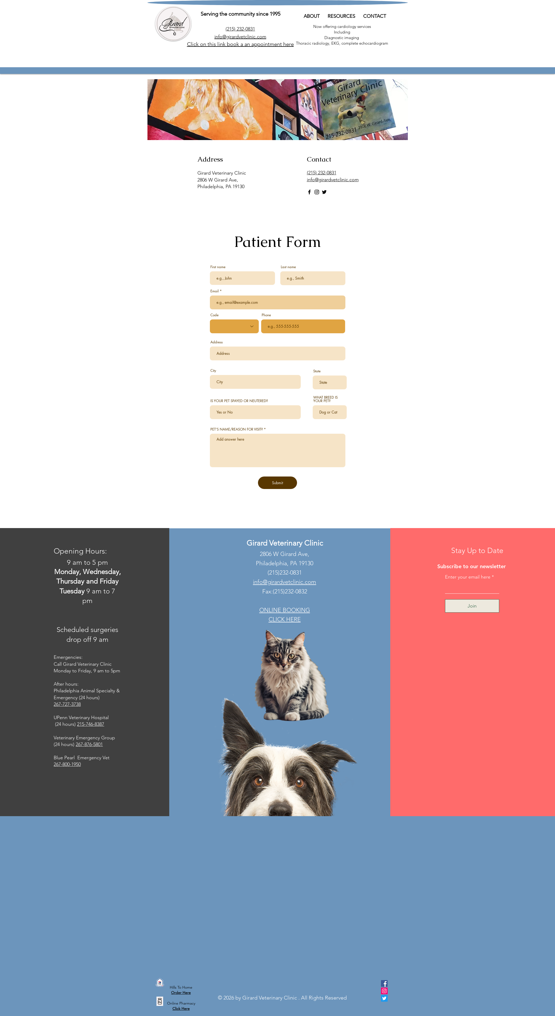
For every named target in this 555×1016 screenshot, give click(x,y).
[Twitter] (324, 192)
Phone (266, 315)
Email (214, 291)
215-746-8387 (90, 724)
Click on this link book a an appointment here (240, 44)
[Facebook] (309, 192)
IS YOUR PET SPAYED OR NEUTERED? (239, 401)
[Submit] (277, 483)
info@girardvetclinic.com (333, 180)
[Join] (472, 606)
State (317, 371)
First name (218, 267)
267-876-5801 (89, 744)
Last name (288, 267)
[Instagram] (317, 192)
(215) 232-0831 (321, 173)
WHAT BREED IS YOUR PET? (325, 399)
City (213, 370)
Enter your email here (467, 577)
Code (214, 315)
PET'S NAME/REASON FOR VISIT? (236, 429)
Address (216, 342)
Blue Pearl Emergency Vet (81, 758)
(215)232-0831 (240, 29)
